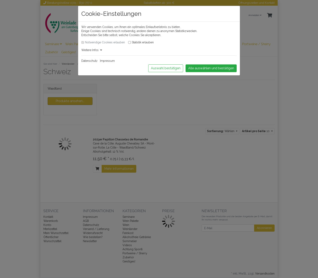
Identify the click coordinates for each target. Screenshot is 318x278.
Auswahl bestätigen (165, 68)
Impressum (107, 60)
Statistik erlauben (143, 42)
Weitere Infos (91, 50)
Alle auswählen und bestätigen (211, 68)
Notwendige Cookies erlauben (105, 42)
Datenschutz (89, 60)
